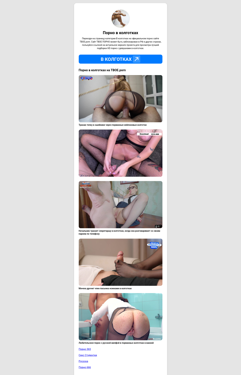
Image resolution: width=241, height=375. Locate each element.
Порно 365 (85, 349)
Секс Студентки (88, 355)
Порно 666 (85, 367)
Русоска (83, 361)
